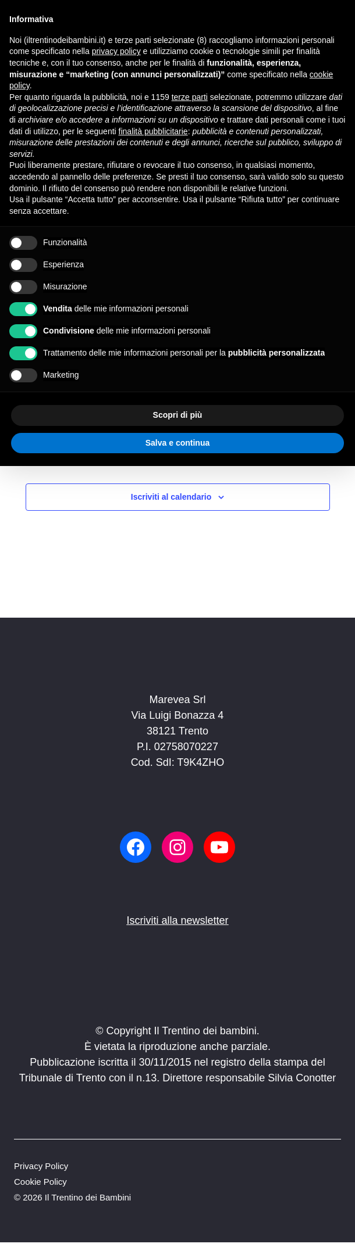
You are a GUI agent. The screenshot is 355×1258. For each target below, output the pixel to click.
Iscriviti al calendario (171, 496)
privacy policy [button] (116, 51)
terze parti (190, 97)
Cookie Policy (40, 1182)
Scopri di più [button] (178, 415)
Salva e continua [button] (177, 442)
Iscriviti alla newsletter (177, 920)
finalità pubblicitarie (153, 131)
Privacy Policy (41, 1166)
